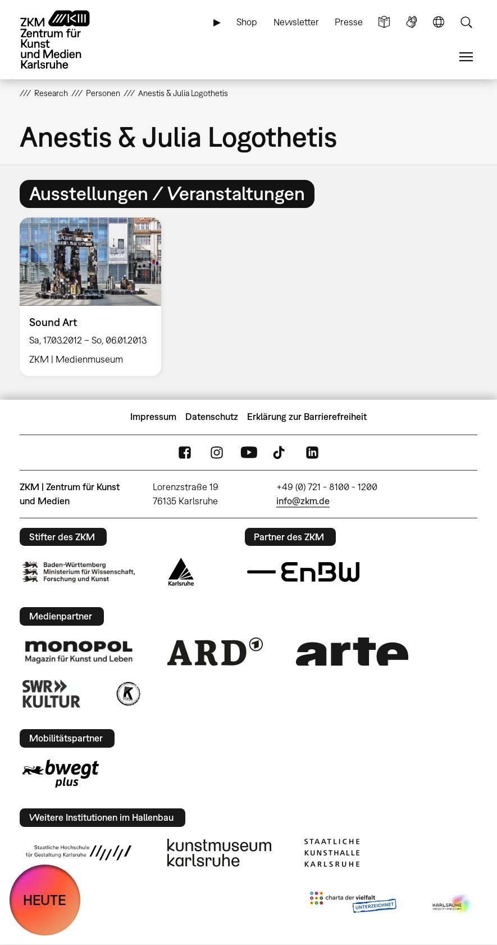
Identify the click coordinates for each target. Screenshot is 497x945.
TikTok (280, 452)
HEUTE (44, 900)
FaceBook (185, 452)
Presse (349, 22)
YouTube (249, 452)
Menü (466, 57)
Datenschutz (211, 416)
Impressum (153, 416)
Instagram (217, 452)
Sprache (438, 22)
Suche (466, 22)
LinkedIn (312, 452)
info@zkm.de (303, 501)
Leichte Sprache (384, 22)
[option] (95, 297)
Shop (246, 22)
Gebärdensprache (411, 22)
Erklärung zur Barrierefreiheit (307, 416)
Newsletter (296, 22)
